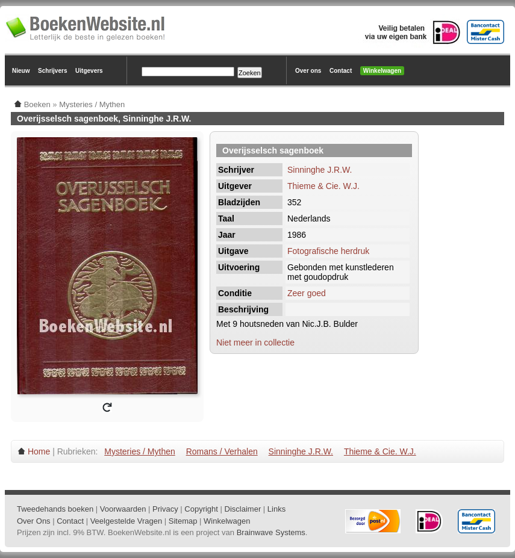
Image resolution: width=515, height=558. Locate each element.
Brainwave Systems (271, 532)
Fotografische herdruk (328, 251)
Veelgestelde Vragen (126, 520)
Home (39, 451)
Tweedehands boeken (55, 508)
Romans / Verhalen (222, 451)
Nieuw (21, 70)
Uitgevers (89, 70)
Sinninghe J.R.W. (319, 170)
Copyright (201, 508)
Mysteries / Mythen (139, 451)
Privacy (165, 508)
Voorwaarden (123, 508)
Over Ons (34, 520)
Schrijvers (52, 70)
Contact (340, 70)
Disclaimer (243, 508)
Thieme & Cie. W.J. (323, 186)
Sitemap (183, 520)
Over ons (308, 70)
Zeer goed (306, 293)
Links (276, 508)
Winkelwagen (382, 70)
